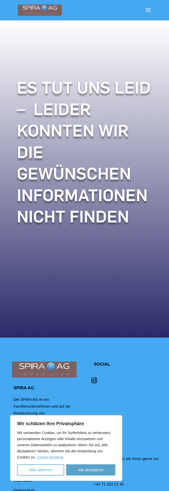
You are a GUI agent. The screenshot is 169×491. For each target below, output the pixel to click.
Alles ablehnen (40, 470)
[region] (66, 448)
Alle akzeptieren (91, 470)
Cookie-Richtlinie (50, 457)
